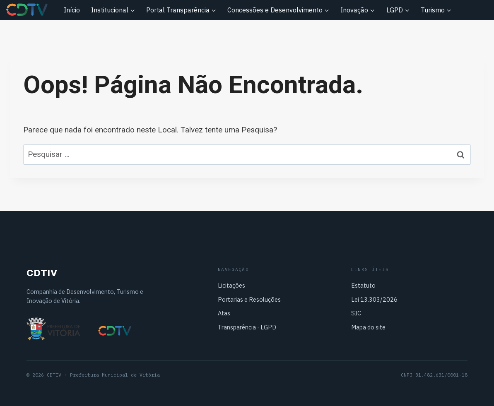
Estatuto (363, 285)
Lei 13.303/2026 (374, 299)
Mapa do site (368, 327)
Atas (224, 313)
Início (72, 10)
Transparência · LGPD (247, 327)
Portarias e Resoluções (249, 299)
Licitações (231, 285)
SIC (356, 313)
